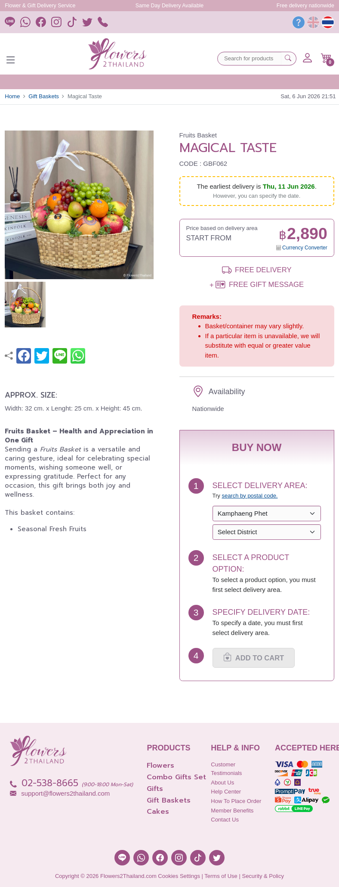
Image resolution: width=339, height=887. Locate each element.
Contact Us (225, 819)
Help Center (226, 791)
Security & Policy (263, 876)
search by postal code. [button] (249, 495)
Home (12, 96)
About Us (222, 782)
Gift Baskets (43, 96)
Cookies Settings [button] (179, 876)
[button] (326, 58)
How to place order (236, 801)
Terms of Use (220, 876)
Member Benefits (232, 810)
